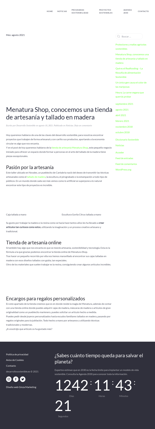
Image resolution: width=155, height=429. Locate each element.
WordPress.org (123, 169)
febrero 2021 (122, 120)
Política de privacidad (17, 354)
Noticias (62, 11)
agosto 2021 (122, 109)
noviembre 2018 (124, 126)
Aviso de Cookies (15, 359)
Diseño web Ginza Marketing (21, 387)
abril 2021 (120, 115)
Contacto (143, 11)
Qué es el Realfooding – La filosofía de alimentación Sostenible (129, 72)
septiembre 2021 (124, 103)
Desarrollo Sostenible (25, 125)
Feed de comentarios (126, 163)
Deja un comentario (83, 125)
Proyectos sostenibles (106, 11)
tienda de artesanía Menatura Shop (70, 147)
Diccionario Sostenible (127, 139)
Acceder (119, 152)
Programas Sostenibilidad (80, 11)
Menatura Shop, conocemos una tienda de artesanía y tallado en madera (59, 113)
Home (50, 11)
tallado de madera (36, 176)
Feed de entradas (124, 158)
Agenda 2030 (128, 11)
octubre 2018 (122, 132)
